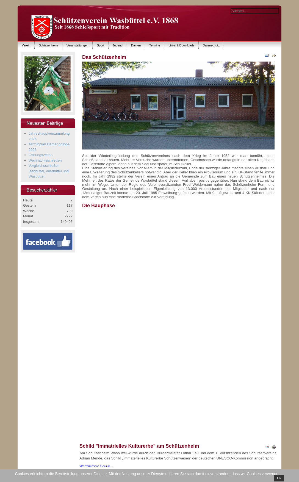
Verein (26, 45)
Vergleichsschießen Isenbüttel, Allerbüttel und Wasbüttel (49, 171)
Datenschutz (211, 45)
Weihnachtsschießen (45, 160)
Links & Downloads (181, 45)
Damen (136, 45)
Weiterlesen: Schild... (96, 466)
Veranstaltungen (77, 45)
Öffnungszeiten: (41, 155)
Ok (279, 478)
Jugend (118, 45)
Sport (100, 45)
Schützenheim (48, 45)
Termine (154, 45)
